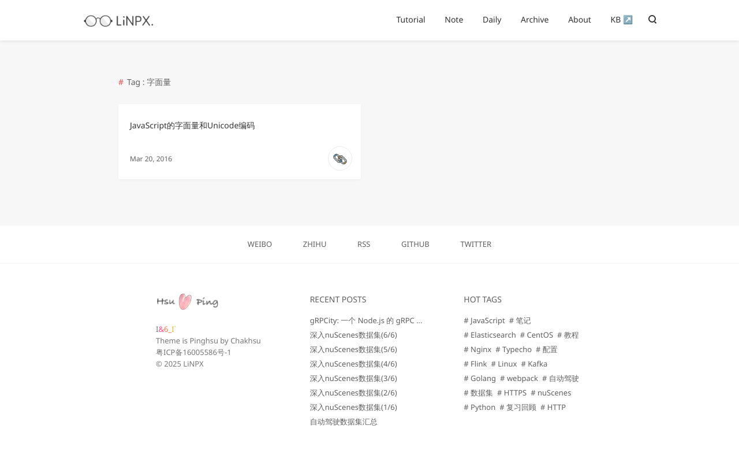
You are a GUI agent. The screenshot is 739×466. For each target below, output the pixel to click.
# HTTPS (512, 392)
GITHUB (415, 244)
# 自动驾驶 (560, 378)
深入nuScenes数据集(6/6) (353, 335)
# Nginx (477, 349)
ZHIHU (315, 244)
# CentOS (536, 335)
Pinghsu (203, 340)
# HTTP (553, 407)
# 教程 (568, 335)
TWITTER (475, 244)
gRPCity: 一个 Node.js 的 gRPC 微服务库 (378, 320)
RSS (363, 244)
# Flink (475, 363)
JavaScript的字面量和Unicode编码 (192, 125)
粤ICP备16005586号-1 (194, 352)
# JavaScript (484, 320)
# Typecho (513, 349)
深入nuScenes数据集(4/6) (353, 363)
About (579, 19)
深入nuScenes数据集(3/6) (353, 378)
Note (454, 19)
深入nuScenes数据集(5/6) (353, 349)
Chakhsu (245, 340)
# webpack (519, 378)
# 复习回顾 (517, 407)
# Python (479, 407)
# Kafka (534, 363)
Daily (492, 19)
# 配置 (547, 349)
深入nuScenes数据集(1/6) (353, 407)
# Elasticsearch (490, 335)
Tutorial (410, 19)
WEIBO (260, 244)
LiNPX (193, 363)
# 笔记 (520, 320)
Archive (534, 19)
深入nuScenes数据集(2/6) (353, 392)
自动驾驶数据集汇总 (344, 421)
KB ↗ (622, 19)
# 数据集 (478, 392)
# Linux (504, 363)
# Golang (480, 378)
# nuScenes (551, 392)
